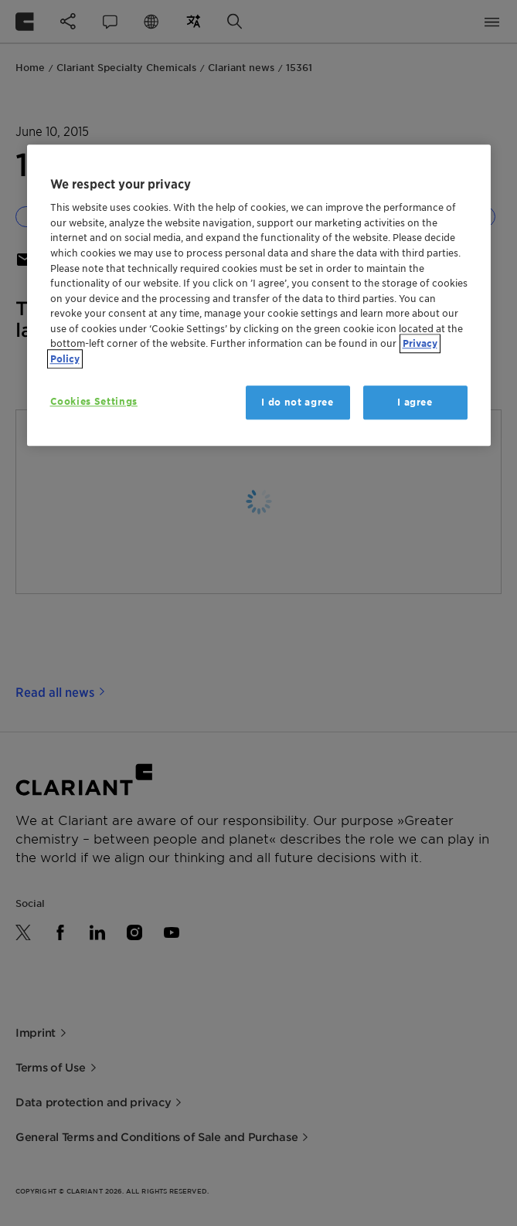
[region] (259, 295)
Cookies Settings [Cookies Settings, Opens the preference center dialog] (94, 401)
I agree (415, 402)
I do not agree (297, 402)
